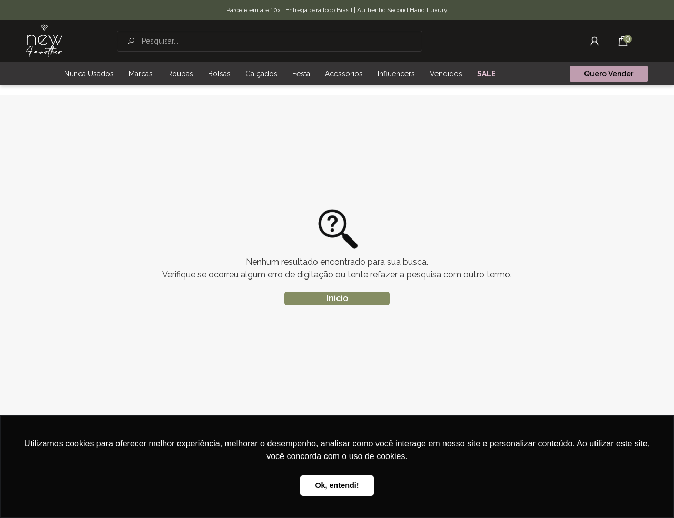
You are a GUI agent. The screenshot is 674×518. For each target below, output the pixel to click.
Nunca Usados (89, 73)
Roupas (180, 73)
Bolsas (219, 73)
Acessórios (344, 73)
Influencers (396, 73)
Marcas (140, 73)
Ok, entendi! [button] (337, 485)
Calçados (261, 73)
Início (337, 298)
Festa (301, 73)
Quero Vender (608, 73)
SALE (486, 73)
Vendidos (446, 73)
